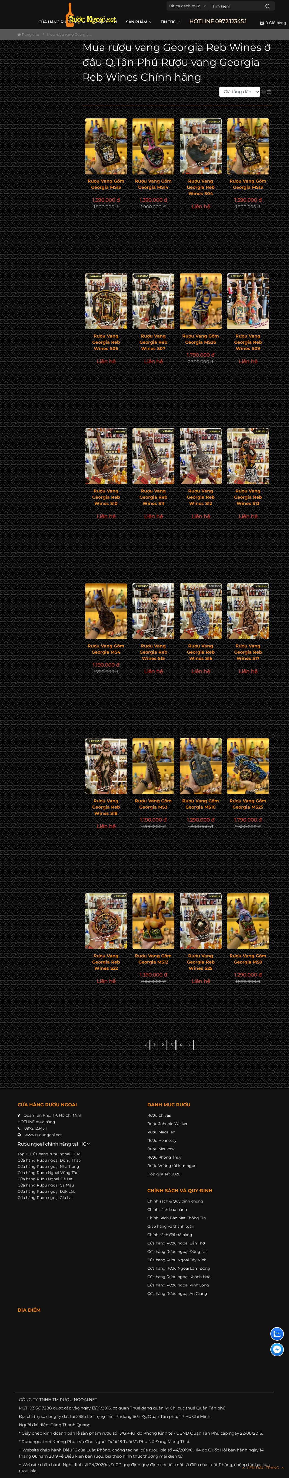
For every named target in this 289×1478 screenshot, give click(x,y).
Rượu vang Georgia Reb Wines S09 (248, 342)
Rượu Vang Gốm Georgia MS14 (153, 184)
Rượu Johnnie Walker (167, 1123)
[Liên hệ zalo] (277, 1334)
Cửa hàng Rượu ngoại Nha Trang (48, 1166)
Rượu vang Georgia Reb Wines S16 (201, 652)
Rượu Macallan (161, 1132)
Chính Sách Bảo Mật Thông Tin (176, 1218)
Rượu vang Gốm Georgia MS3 (153, 804)
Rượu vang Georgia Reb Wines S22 (106, 962)
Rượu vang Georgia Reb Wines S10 (106, 497)
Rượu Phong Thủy (164, 1157)
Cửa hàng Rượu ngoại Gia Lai (45, 1197)
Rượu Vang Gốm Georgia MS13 (248, 184)
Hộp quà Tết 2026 (163, 1174)
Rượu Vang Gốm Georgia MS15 (106, 184)
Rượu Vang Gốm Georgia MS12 (153, 959)
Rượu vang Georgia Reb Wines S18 (106, 807)
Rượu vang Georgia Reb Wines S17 (248, 652)
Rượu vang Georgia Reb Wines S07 (153, 342)
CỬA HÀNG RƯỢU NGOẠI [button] (62, 22)
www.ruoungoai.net (43, 1134)
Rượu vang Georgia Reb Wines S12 (201, 497)
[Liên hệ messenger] (277, 1349)
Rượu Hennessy (162, 1140)
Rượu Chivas (159, 1115)
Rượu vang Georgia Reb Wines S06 (106, 342)
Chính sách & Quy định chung (175, 1201)
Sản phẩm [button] (138, 22)
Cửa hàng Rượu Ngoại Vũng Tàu (48, 1172)
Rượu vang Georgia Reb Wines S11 (153, 497)
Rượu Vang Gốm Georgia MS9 (248, 959)
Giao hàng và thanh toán (170, 1226)
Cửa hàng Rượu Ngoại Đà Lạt (45, 1178)
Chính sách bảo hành (167, 1209)
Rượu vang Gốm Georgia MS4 (106, 649)
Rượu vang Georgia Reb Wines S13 (248, 497)
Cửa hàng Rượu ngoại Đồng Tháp (49, 1160)
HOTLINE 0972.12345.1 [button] (218, 21)
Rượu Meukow (160, 1148)
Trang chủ (28, 34)
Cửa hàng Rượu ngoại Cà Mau (46, 1185)
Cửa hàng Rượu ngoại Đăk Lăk (46, 1191)
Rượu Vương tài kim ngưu (172, 1165)
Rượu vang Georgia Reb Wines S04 (201, 187)
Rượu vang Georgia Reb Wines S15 (153, 652)
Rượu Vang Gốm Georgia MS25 (248, 804)
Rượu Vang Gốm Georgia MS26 (200, 339)
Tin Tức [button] (170, 22)
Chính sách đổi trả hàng (169, 1234)
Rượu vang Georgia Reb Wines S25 (201, 962)
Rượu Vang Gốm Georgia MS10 (200, 804)
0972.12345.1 (35, 1128)
